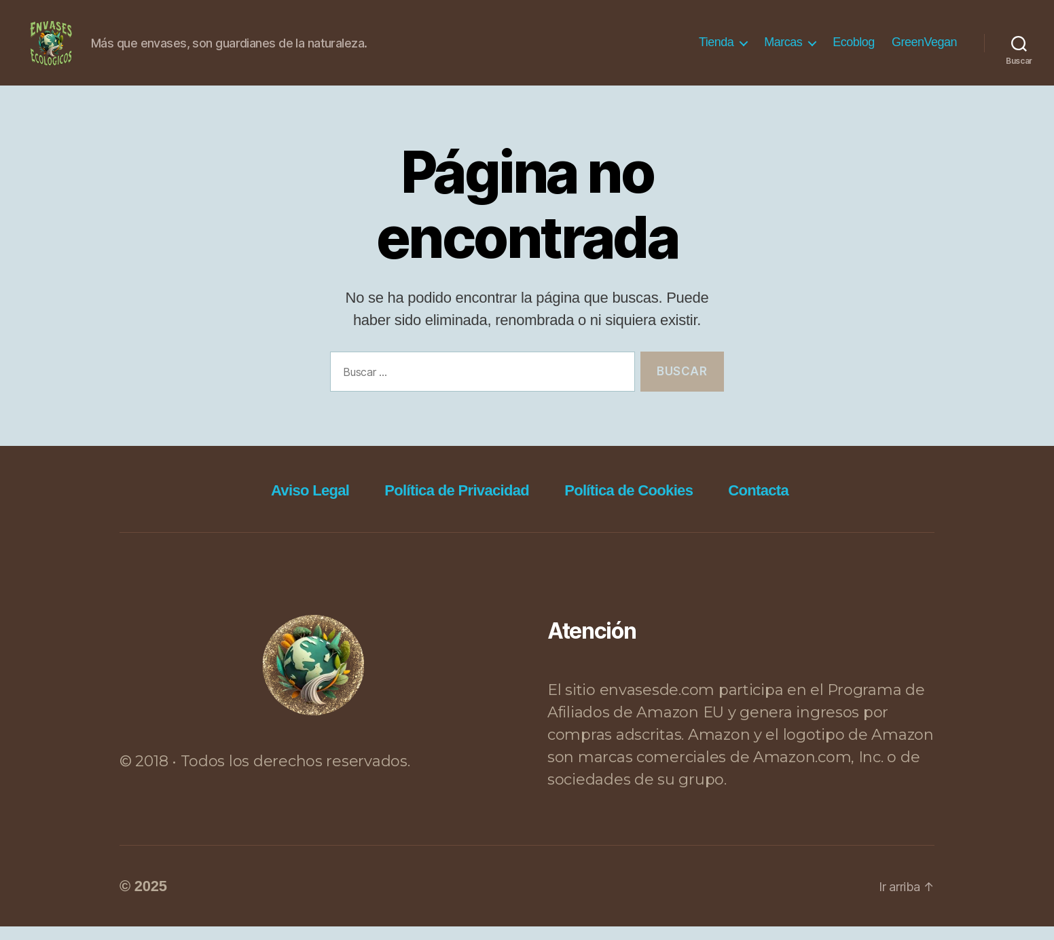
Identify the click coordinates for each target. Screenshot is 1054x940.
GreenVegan (924, 49)
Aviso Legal (310, 503)
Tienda (716, 49)
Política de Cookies (628, 503)
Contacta (758, 503)
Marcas (783, 49)
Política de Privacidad (456, 503)
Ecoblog (854, 49)
